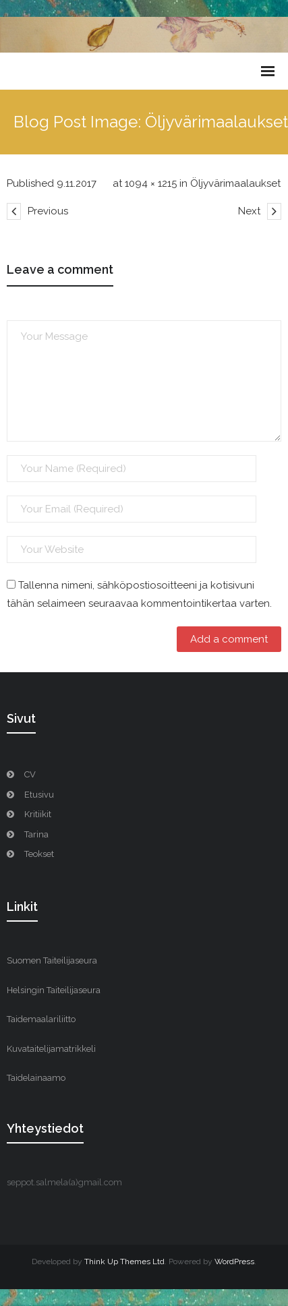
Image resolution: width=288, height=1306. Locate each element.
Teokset (39, 854)
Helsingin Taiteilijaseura (53, 990)
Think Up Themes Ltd (124, 1261)
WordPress (234, 1261)
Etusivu (39, 795)
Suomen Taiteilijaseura (52, 960)
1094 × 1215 (151, 183)
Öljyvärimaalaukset (235, 183)
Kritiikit (37, 814)
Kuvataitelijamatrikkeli (51, 1049)
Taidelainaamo (36, 1078)
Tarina (36, 834)
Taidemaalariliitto (41, 1019)
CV (30, 774)
